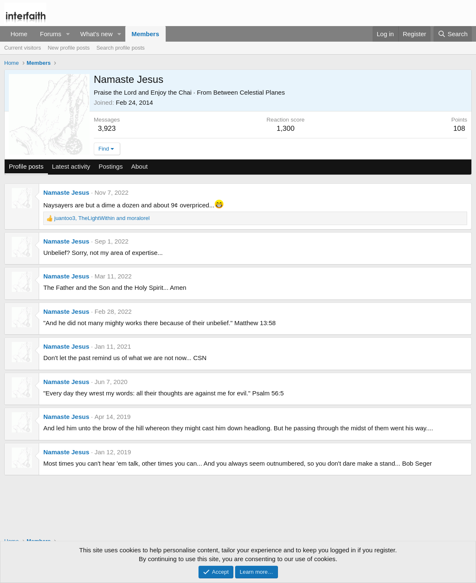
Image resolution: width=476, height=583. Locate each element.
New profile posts (69, 48)
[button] (68, 34)
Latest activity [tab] (71, 166)
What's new (96, 33)
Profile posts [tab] (26, 166)
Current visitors (22, 48)
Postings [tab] (110, 166)
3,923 (107, 128)
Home (19, 33)
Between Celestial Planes (249, 92)
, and (102, 218)
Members (145, 33)
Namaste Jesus (66, 192)
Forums (50, 33)
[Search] (453, 34)
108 (459, 128)
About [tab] (139, 166)
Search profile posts (120, 48)
